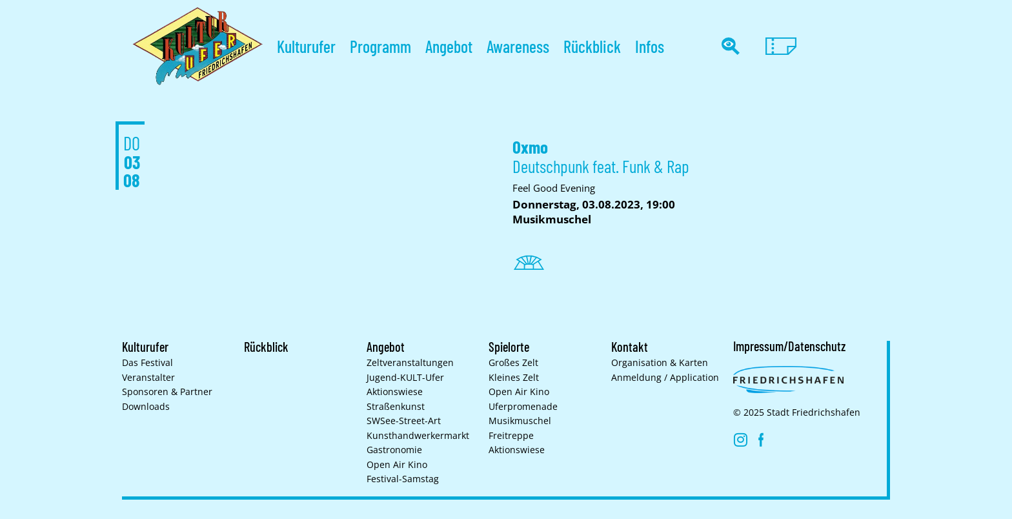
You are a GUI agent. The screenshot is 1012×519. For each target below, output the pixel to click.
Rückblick (592, 46)
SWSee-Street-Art (404, 421)
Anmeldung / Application (665, 377)
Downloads (146, 406)
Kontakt (629, 346)
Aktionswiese (395, 392)
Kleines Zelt (514, 377)
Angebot (448, 46)
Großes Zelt (513, 363)
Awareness (518, 46)
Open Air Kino (397, 465)
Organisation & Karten (659, 363)
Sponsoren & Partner (167, 392)
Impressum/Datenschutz (789, 346)
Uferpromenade (523, 406)
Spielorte (509, 346)
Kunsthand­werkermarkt (418, 436)
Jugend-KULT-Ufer (405, 377)
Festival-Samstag (403, 479)
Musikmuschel (520, 421)
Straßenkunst (396, 406)
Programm (380, 46)
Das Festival (147, 363)
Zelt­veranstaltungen (410, 363)
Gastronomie (394, 450)
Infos (649, 46)
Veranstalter (148, 377)
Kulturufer (306, 46)
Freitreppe (511, 436)
